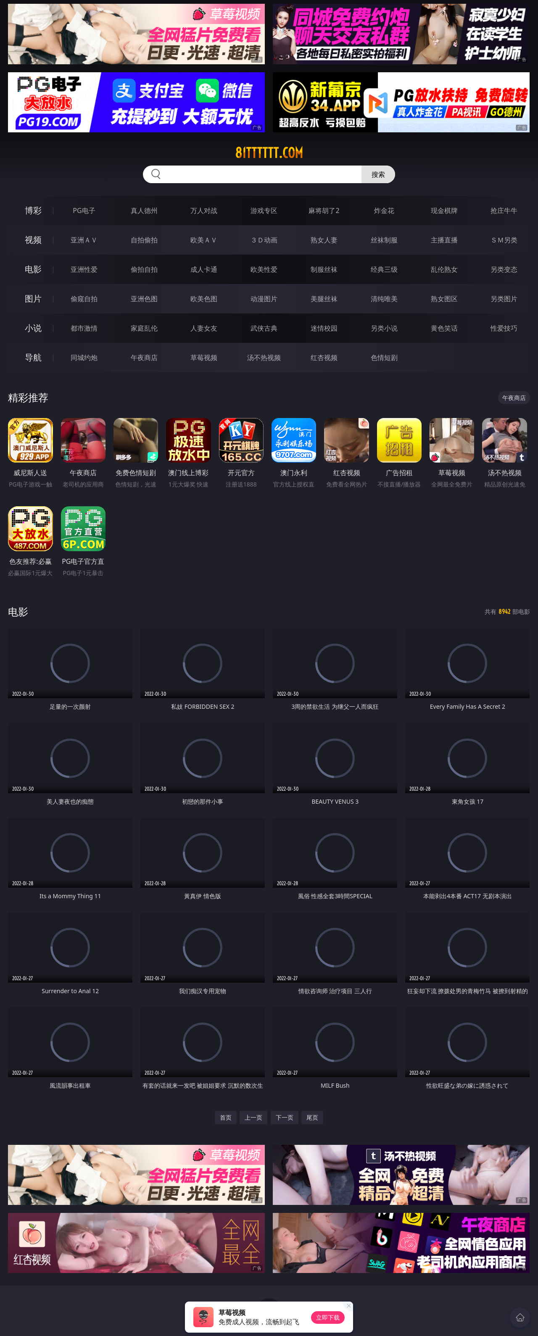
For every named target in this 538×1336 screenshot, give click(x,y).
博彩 (33, 210)
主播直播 (444, 240)
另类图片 (504, 298)
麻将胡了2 (324, 210)
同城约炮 (84, 357)
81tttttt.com (269, 153)
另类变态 (504, 269)
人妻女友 (203, 328)
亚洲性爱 (84, 269)
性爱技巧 (504, 328)
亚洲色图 (144, 298)
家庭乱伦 (144, 328)
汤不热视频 (264, 357)
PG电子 (84, 210)
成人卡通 (203, 269)
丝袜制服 (384, 240)
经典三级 (384, 269)
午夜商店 (144, 357)
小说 (33, 328)
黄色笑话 (444, 328)
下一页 (284, 1117)
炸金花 (384, 210)
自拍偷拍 (144, 240)
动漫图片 (264, 298)
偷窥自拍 (84, 298)
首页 (226, 1117)
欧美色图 (203, 298)
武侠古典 (264, 328)
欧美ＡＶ (203, 240)
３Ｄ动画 (264, 240)
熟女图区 (444, 298)
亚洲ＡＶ (84, 240)
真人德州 (144, 210)
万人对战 (203, 210)
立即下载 (328, 1317)
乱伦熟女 (444, 269)
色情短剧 (384, 357)
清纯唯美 (384, 298)
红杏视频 (324, 357)
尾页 (312, 1117)
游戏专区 (264, 210)
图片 (33, 298)
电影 (33, 269)
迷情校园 (324, 328)
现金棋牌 (444, 210)
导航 (33, 357)
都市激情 (84, 328)
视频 (33, 239)
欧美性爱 (264, 269)
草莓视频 (203, 357)
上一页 (253, 1117)
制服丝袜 (324, 269)
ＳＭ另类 (504, 240)
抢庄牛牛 (504, 210)
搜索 (378, 174)
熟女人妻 (324, 240)
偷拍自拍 (144, 269)
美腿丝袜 (324, 298)
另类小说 (384, 328)
